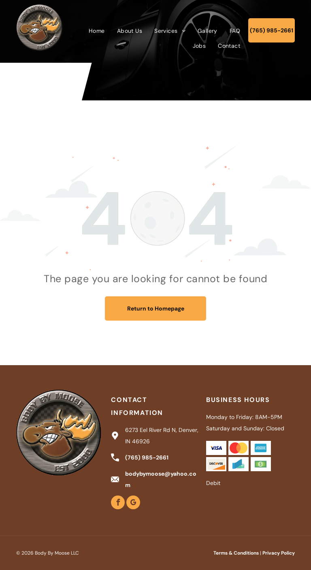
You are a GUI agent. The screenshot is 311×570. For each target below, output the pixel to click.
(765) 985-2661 (146, 457)
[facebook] (118, 503)
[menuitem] (97, 30)
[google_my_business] (133, 503)
